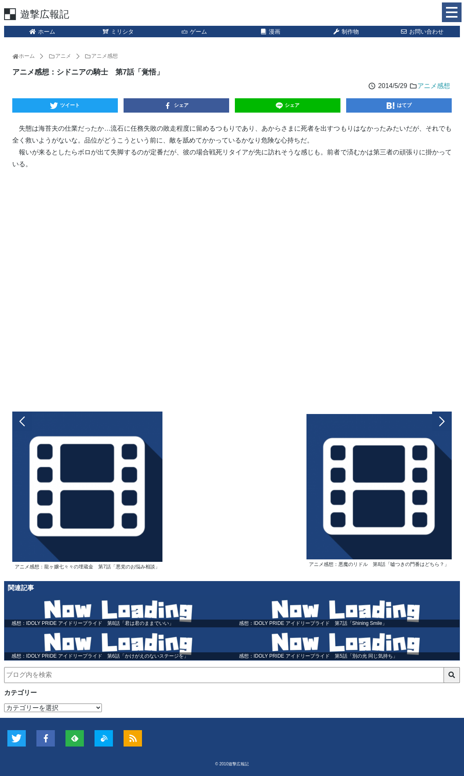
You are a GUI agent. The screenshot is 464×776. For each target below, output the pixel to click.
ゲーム (194, 31)
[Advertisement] (232, 288)
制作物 (346, 31)
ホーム (42, 31)
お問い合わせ (422, 31)
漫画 (270, 31)
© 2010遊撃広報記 (232, 764)
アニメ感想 (433, 85)
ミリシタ (118, 31)
